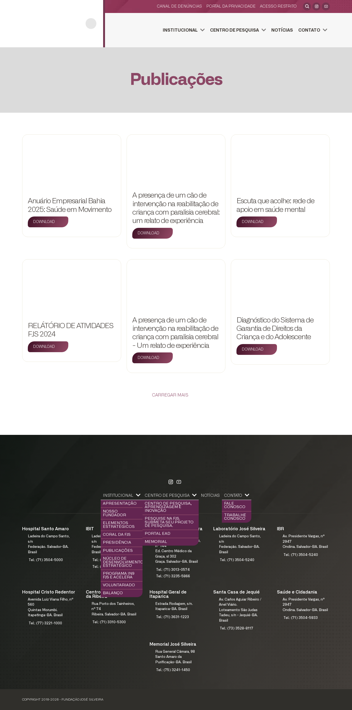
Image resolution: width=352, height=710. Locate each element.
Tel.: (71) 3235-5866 (173, 576)
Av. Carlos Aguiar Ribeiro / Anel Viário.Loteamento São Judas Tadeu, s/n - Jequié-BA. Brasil (240, 610)
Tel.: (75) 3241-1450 (173, 670)
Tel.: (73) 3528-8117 (236, 628)
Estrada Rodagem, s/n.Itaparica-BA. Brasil (174, 606)
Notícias (282, 30)
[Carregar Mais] (176, 395)
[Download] (48, 221)
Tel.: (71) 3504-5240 (237, 560)
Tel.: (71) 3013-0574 (173, 570)
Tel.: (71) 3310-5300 (109, 622)
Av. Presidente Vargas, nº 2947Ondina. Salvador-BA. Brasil (305, 542)
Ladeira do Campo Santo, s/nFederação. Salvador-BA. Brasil (49, 544)
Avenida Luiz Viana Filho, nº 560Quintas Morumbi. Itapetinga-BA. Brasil (50, 607)
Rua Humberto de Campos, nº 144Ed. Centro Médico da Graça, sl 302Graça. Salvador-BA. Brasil (178, 551)
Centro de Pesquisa (234, 30)
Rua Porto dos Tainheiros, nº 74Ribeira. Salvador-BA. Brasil (114, 609)
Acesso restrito (278, 6)
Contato (309, 30)
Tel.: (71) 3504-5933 (300, 618)
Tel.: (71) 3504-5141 (109, 567)
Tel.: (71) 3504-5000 (46, 560)
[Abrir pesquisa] (307, 6)
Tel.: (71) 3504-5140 (109, 560)
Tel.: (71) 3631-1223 (172, 617)
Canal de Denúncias (179, 6)
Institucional (180, 30)
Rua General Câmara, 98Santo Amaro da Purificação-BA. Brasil (175, 657)
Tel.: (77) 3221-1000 (45, 623)
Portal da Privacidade (231, 6)
